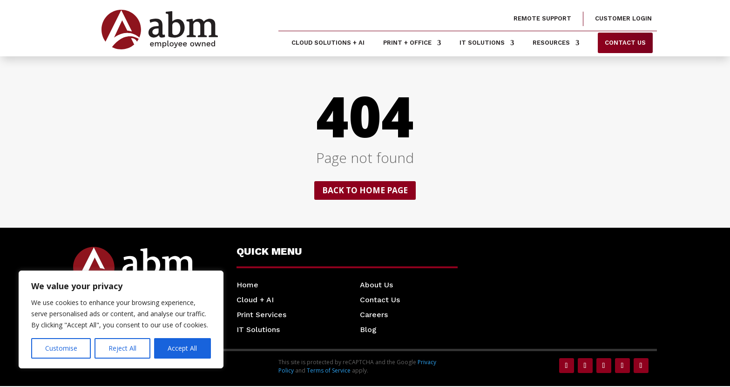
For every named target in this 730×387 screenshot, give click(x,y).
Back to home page (365, 191)
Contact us (625, 42)
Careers (374, 315)
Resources (551, 43)
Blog (368, 330)
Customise (61, 348)
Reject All (122, 348)
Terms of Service (329, 371)
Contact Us (380, 300)
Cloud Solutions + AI (328, 43)
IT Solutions (482, 43)
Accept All (182, 348)
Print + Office (407, 43)
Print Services (261, 315)
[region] (121, 319)
